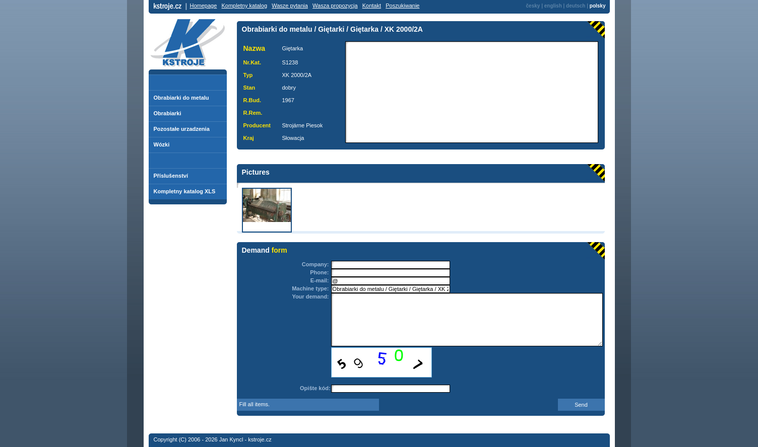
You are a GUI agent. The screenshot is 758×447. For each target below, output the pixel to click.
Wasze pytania (290, 6)
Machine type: (310, 288)
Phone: (319, 272)
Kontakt (371, 6)
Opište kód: (315, 388)
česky (533, 6)
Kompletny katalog (245, 6)
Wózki (162, 144)
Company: (315, 264)
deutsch (575, 6)
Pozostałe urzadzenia (182, 129)
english (553, 6)
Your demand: (310, 296)
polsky (598, 6)
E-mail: (319, 280)
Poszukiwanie (402, 6)
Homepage (203, 6)
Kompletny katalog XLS (185, 191)
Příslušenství (171, 176)
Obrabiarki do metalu (181, 98)
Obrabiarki (167, 113)
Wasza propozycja (334, 6)
